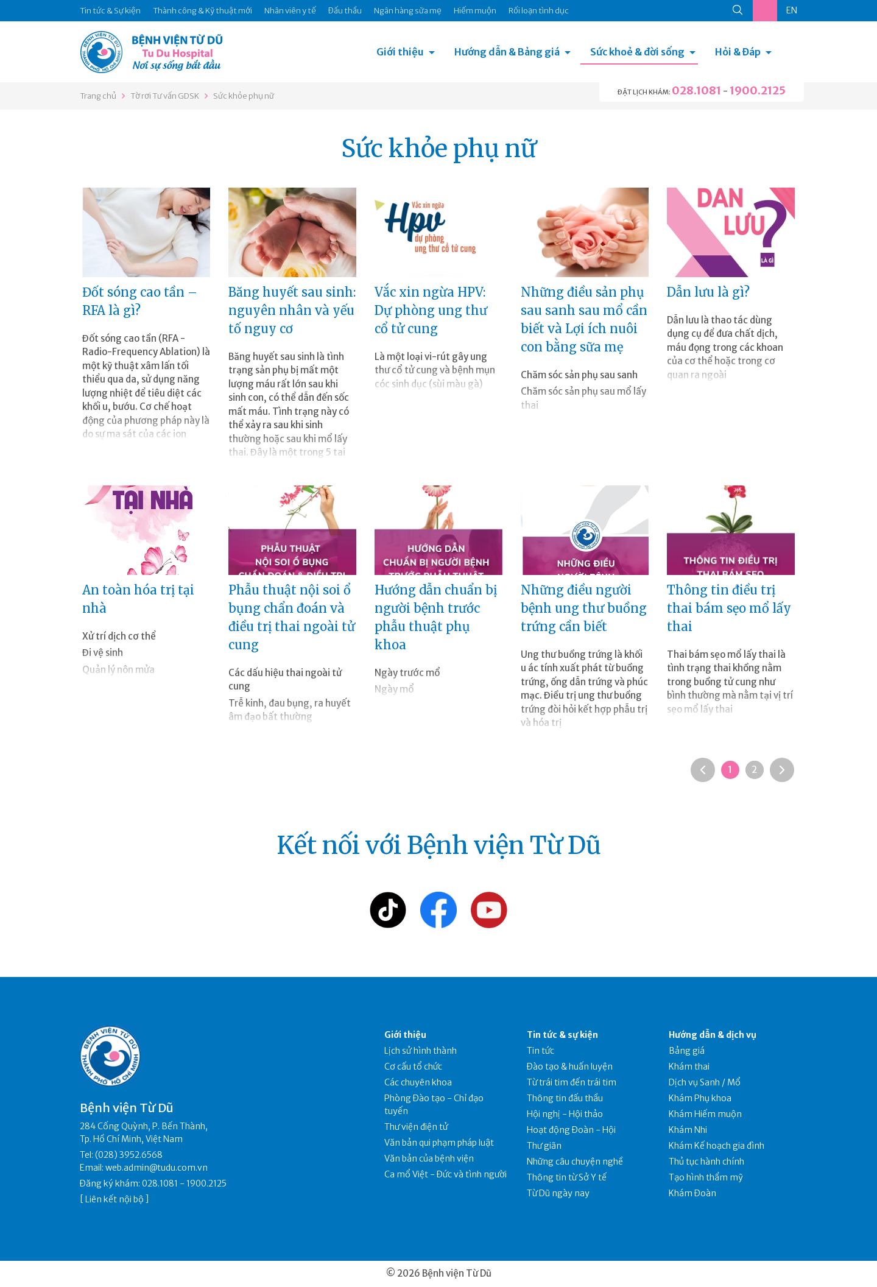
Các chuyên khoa (418, 1082)
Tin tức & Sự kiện (110, 10)
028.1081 (696, 90)
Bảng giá (687, 1050)
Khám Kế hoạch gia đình (716, 1145)
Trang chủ (98, 96)
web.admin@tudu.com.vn (156, 1167)
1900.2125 (758, 90)
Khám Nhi (688, 1129)
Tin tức (540, 1050)
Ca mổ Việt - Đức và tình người (445, 1174)
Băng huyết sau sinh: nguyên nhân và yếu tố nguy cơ (292, 310)
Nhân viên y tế (290, 10)
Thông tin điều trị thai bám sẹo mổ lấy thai (729, 608)
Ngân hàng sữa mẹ (408, 10)
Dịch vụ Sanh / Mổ (705, 1082)
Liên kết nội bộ (114, 1199)
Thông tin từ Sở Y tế (567, 1177)
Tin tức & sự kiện (562, 1034)
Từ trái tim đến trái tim (571, 1082)
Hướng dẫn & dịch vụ (712, 1034)
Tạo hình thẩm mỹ (706, 1177)
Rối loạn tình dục (539, 10)
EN (791, 10)
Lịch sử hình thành (420, 1050)
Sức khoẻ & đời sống (637, 52)
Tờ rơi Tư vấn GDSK (164, 96)
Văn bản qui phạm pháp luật (439, 1142)
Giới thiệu (400, 52)
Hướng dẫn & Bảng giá (507, 52)
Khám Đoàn (692, 1193)
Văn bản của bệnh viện (429, 1158)
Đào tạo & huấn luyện (570, 1066)
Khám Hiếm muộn (705, 1114)
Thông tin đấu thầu (565, 1098)
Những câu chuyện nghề (575, 1161)
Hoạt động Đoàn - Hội (571, 1129)
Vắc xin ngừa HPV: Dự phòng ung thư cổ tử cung (431, 310)
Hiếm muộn (475, 10)
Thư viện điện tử (416, 1126)
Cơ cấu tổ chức (413, 1066)
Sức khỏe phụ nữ (243, 96)
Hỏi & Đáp (738, 52)
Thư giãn (544, 1145)
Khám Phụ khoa (700, 1098)
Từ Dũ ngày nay (558, 1193)
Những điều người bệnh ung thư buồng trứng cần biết (584, 608)
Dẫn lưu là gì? (708, 292)
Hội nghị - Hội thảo (565, 1114)
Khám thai (689, 1066)
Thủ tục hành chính (706, 1161)
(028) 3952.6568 (129, 1154)
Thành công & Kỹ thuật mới (202, 10)
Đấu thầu (345, 10)
